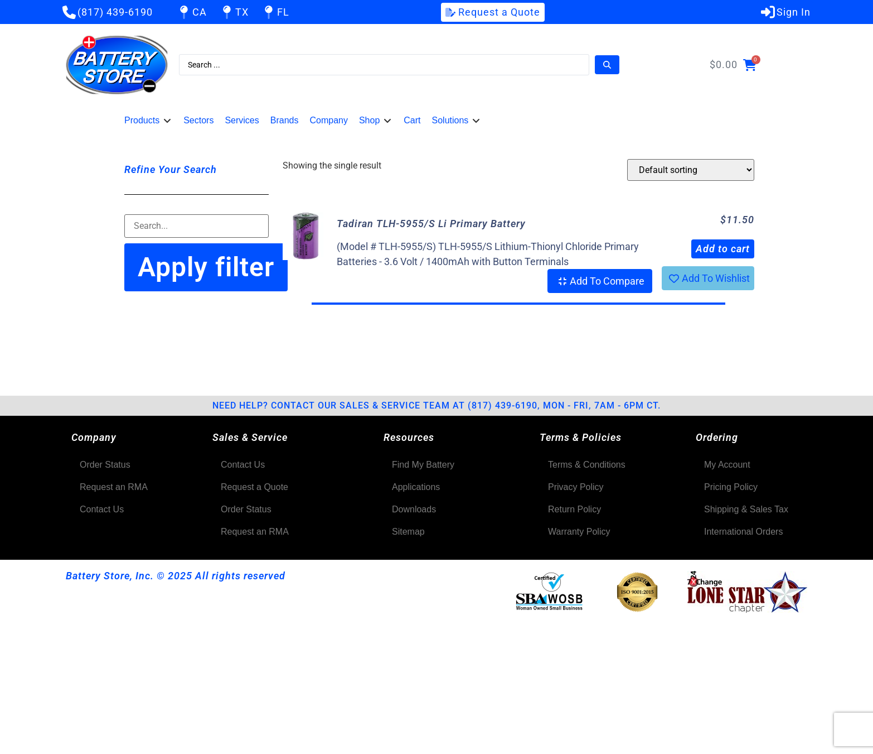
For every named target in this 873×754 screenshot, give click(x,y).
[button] (148, 120)
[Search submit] (607, 64)
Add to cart (723, 248)
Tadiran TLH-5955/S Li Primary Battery (431, 223)
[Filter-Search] (196, 226)
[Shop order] (690, 170)
